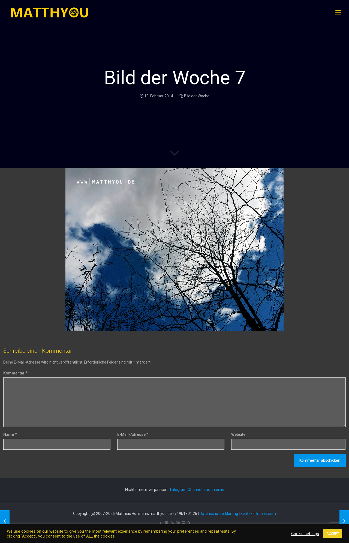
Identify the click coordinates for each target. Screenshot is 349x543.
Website (238, 434)
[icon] (166, 523)
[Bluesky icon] (188, 523)
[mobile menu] (338, 12)
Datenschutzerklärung (219, 513)
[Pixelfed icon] (178, 523)
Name (10, 434)
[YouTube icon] (161, 523)
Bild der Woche (196, 96)
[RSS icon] (172, 523)
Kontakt (247, 513)
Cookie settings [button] (305, 533)
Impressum (266, 513)
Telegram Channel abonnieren (196, 489)
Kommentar (15, 373)
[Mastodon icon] (183, 523)
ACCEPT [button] (332, 534)
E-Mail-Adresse (132, 434)
